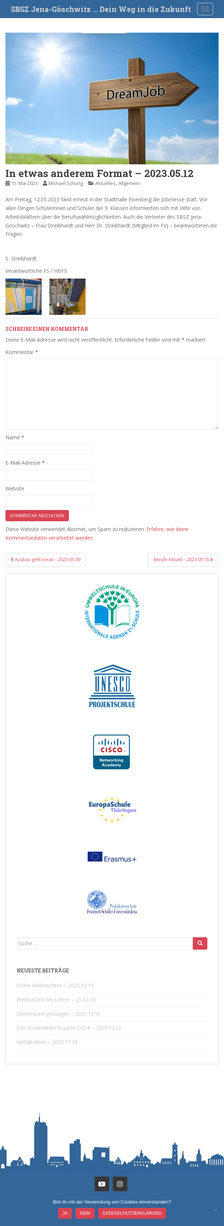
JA (64, 1213)
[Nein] (215, 1209)
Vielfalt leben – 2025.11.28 (47, 1041)
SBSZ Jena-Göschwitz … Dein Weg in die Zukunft (101, 9)
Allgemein (129, 183)
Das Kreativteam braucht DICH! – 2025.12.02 (69, 1027)
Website (14, 488)
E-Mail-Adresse (25, 462)
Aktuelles (105, 183)
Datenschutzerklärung (132, 1213)
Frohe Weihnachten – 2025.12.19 (55, 985)
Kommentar (21, 352)
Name (14, 437)
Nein (85, 1213)
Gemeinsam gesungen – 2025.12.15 (58, 1013)
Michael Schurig (66, 183)
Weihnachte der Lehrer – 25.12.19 (56, 999)
